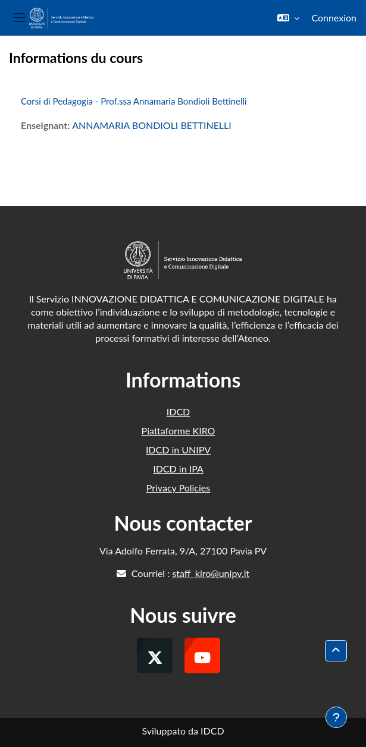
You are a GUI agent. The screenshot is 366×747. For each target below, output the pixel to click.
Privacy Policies (178, 487)
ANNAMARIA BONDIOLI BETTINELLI (152, 125)
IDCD (178, 411)
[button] (288, 18)
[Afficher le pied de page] (336, 717)
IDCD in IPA (178, 468)
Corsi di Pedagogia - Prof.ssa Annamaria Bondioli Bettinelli (134, 101)
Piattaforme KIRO (178, 430)
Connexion (333, 17)
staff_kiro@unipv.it (210, 573)
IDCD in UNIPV (178, 449)
